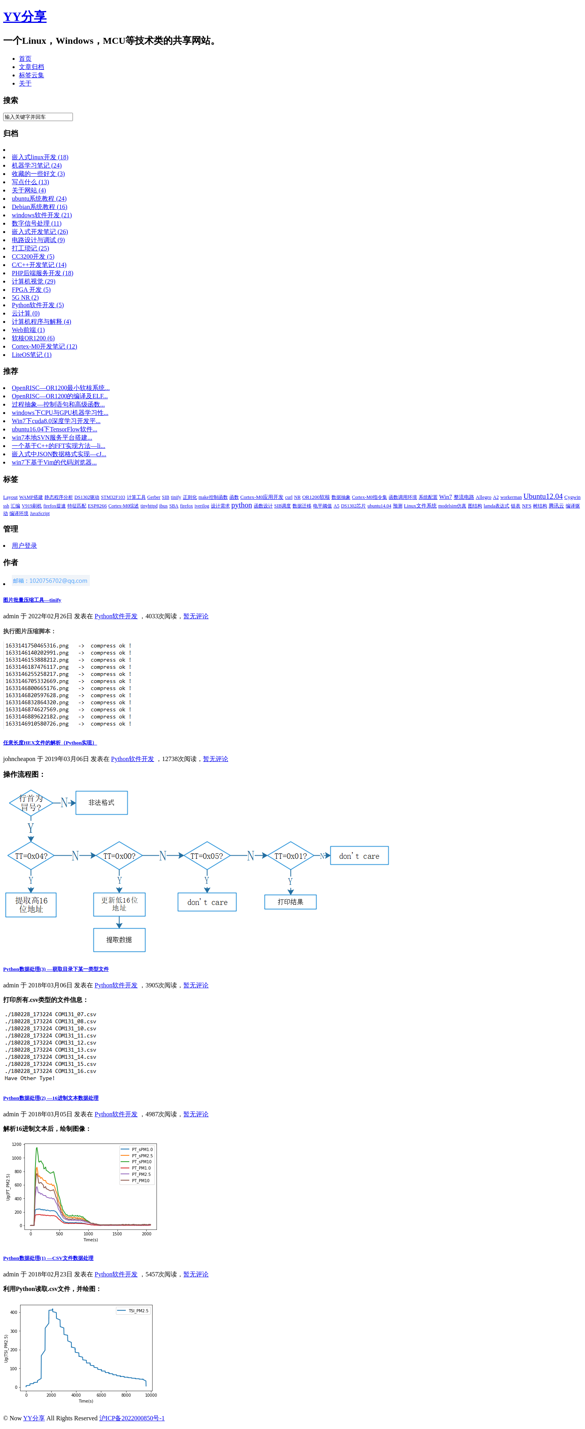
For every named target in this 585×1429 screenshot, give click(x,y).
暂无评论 (196, 616)
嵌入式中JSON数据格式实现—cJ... (59, 454)
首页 (25, 58)
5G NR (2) (25, 297)
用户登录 (24, 545)
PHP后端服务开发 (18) (42, 273)
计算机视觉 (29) (34, 281)
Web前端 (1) (28, 329)
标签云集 (31, 75)
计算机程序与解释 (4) (41, 321)
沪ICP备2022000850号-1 (132, 1418)
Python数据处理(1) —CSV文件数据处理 (48, 1258)
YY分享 (34, 1418)
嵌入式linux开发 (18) (40, 157)
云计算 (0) (26, 313)
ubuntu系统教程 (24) (39, 198)
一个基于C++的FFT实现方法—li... (58, 445)
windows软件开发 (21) (42, 215)
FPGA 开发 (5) (31, 289)
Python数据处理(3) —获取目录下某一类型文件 (56, 969)
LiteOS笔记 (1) (32, 354)
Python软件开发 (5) (38, 305)
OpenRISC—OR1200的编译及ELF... (60, 396)
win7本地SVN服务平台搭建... (52, 437)
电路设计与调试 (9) (38, 240)
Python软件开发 (116, 616)
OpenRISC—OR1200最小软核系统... (61, 387)
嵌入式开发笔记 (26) (40, 231)
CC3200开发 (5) (33, 256)
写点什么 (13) (30, 182)
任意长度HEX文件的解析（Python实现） (50, 743)
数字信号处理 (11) (36, 223)
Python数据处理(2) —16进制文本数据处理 (51, 1098)
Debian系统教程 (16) (39, 206)
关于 (25, 83)
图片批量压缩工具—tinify (32, 600)
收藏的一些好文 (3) (38, 173)
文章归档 (31, 66)
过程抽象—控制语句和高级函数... (58, 404)
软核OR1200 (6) (33, 338)
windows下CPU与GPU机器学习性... (60, 412)
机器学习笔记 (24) (37, 165)
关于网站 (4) (29, 190)
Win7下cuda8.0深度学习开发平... (56, 421)
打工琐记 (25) (30, 248)
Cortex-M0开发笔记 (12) (44, 346)
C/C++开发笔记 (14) (39, 264)
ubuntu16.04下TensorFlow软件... (54, 429)
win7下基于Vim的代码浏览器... (54, 462)
